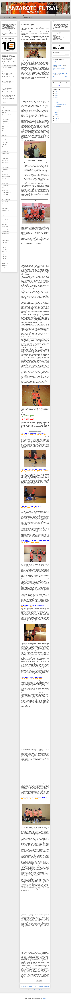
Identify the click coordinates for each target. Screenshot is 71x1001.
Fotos (20, 17)
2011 (56, 112)
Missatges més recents (26, 986)
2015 (56, 99)
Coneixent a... (60, 15)
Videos (14, 17)
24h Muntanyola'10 (28, 17)
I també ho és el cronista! (58, 61)
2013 (56, 109)
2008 (56, 118)
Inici (35, 986)
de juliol (57, 106)
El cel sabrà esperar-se (29, 24)
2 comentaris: (31, 980)
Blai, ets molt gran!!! (57, 65)
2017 (56, 95)
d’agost (57, 102)
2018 (56, 93)
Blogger (44, 998)
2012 (56, 110)
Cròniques (6, 15)
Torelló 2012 (30, 15)
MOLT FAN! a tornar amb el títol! (60, 73)
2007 (56, 120)
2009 (56, 116)
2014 (56, 101)
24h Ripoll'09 (7, 17)
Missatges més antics (44, 986)
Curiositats (13, 15)
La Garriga (21, 15)
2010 (56, 114)
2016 (56, 97)
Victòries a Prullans (40, 15)
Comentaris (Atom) (38, 989)
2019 (56, 91)
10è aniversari (51, 15)
